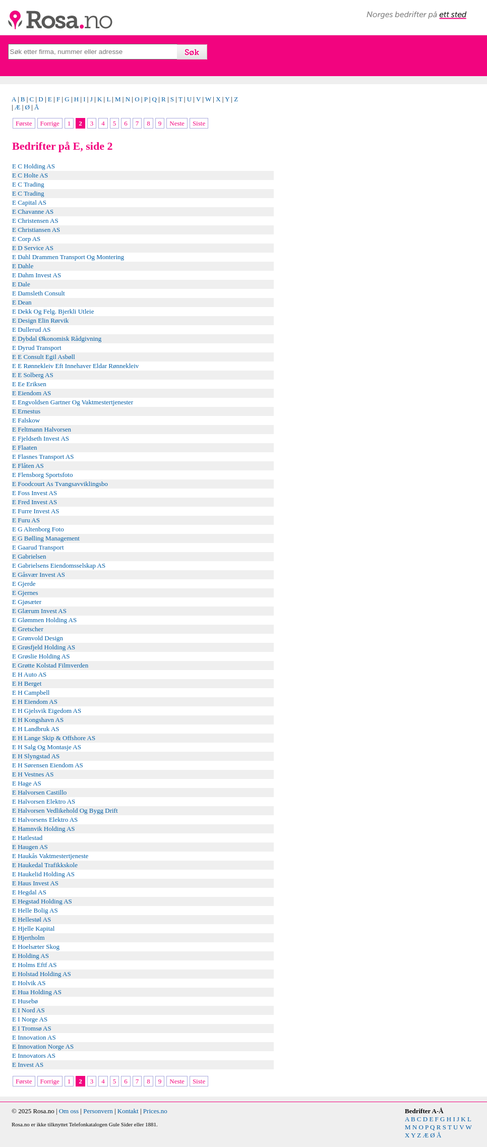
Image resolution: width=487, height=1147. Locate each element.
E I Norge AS (29, 1019)
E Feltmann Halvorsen (41, 429)
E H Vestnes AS (32, 774)
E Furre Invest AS (35, 511)
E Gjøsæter (26, 602)
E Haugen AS (30, 847)
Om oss (69, 1111)
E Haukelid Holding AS (43, 874)
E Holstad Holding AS (41, 974)
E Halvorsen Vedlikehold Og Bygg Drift (65, 810)
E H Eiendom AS (34, 701)
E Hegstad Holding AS (42, 901)
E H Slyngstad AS (35, 756)
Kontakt (128, 1111)
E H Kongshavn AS (38, 719)
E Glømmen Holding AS (44, 620)
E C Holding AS (33, 166)
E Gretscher (27, 629)
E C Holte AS (30, 175)
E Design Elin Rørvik (40, 320)
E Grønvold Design (37, 638)
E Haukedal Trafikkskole (45, 865)
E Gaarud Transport (38, 547)
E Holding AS (30, 955)
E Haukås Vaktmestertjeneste (50, 856)
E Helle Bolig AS (35, 910)
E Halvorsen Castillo (39, 792)
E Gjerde (24, 583)
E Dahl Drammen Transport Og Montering (68, 257)
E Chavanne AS (32, 211)
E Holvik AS (28, 983)
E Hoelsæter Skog (35, 946)
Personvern (98, 1111)
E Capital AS (29, 202)
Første (24, 123)
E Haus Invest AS (35, 883)
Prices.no (155, 1111)
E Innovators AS (33, 1055)
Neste (177, 123)
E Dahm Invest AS (36, 275)
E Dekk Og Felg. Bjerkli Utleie (53, 311)
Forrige (49, 123)
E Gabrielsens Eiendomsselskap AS (58, 565)
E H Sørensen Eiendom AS (47, 765)
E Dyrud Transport (37, 347)
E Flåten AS (28, 465)
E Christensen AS (35, 220)
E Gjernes (25, 592)
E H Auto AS (29, 674)
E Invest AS (27, 1064)
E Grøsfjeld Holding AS (43, 647)
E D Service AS (32, 248)
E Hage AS (26, 783)
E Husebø (25, 1001)
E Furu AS (26, 520)
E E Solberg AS (32, 375)
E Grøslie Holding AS (41, 656)
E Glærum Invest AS (39, 611)
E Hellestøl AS (31, 919)
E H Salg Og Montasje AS (46, 747)
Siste (199, 123)
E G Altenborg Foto (38, 529)
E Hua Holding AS (37, 992)
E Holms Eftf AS (34, 965)
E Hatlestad (27, 837)
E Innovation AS (34, 1037)
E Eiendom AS (31, 393)
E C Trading (28, 184)
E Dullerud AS (31, 329)
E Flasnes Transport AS (43, 456)
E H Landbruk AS (35, 729)
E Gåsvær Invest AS (38, 574)
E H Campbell (30, 692)
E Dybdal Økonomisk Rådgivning (56, 338)
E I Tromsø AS (31, 1028)
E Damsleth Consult (38, 293)
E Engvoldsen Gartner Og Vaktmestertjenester (72, 402)
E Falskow (26, 420)
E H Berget (26, 683)
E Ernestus (26, 411)
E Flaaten (24, 447)
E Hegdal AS (29, 892)
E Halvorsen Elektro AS (43, 801)
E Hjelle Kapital (33, 928)
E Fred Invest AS (34, 502)
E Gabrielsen (29, 556)
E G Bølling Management (46, 538)
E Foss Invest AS (34, 493)
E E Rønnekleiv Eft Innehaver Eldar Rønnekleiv (75, 366)
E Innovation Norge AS (43, 1046)
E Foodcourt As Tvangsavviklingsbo (60, 484)
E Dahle (22, 266)
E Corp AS (26, 239)
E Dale (21, 284)
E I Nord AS (28, 1010)
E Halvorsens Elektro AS (45, 819)
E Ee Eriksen (29, 384)
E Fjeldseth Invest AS (40, 438)
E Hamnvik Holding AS (43, 828)
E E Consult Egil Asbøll (43, 356)
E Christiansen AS (36, 229)
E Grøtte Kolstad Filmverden (50, 665)
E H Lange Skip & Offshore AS (53, 738)
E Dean (22, 302)
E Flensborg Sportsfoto (42, 474)
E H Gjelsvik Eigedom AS (46, 710)
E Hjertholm (28, 937)
